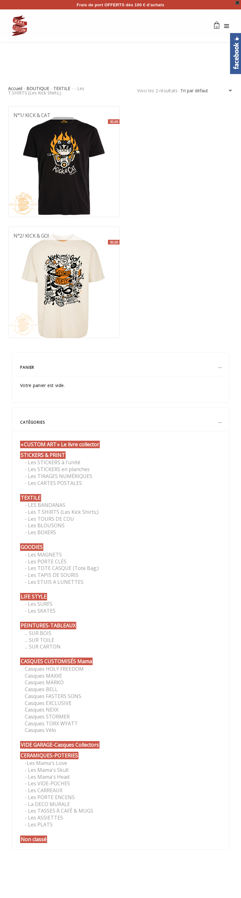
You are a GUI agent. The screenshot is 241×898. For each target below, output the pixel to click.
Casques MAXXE (43, 676)
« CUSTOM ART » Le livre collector (60, 444)
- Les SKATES (40, 611)
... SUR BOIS (38, 633)
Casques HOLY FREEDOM (54, 669)
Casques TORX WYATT (51, 723)
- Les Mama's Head (47, 777)
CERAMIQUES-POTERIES (49, 755)
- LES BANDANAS (45, 505)
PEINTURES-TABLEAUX (48, 625)
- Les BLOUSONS (45, 525)
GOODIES (32, 547)
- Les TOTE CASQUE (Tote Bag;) (62, 568)
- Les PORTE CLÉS (46, 561)
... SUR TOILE (39, 640)
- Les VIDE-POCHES (47, 783)
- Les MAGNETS (43, 554)
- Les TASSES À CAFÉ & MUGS (59, 811)
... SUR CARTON (43, 646)
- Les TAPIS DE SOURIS (51, 575)
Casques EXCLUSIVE (48, 703)
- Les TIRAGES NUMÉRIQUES (58, 476)
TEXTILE (61, 88)
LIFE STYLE (33, 596)
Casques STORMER (47, 716)
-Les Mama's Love (46, 763)
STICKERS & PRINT (43, 455)
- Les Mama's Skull (46, 770)
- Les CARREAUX (43, 790)
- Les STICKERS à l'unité (52, 462)
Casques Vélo (40, 730)
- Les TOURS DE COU (49, 519)
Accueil (15, 88)
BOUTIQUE (37, 88)
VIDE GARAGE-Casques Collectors (60, 744)
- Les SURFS (38, 604)
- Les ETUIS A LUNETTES (54, 582)
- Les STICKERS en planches (57, 469)
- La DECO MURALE (47, 804)
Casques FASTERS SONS (53, 696)
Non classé (33, 839)
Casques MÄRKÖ (44, 682)
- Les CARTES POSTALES (53, 483)
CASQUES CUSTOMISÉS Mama (56, 661)
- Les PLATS (39, 824)
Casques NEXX (41, 710)
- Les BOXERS (40, 532)
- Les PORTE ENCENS (50, 797)
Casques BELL (41, 689)
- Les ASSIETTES (44, 818)
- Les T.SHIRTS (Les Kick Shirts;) (62, 512)
